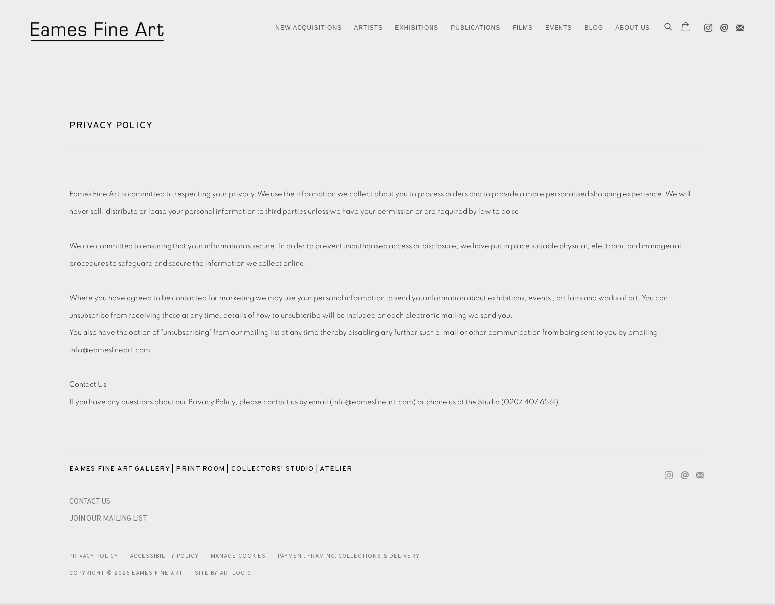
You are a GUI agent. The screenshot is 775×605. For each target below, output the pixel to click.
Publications (475, 27)
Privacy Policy (93, 556)
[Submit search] (668, 27)
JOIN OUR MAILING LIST (108, 519)
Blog (594, 27)
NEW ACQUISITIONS (308, 27)
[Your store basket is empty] (685, 27)
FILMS (523, 27)
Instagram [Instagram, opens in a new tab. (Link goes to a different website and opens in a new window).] (706, 26)
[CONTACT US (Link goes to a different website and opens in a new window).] (89, 502)
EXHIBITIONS (416, 27)
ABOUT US (632, 27)
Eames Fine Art (99, 28)
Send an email (722, 26)
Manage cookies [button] (238, 556)
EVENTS (558, 27)
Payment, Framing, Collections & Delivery (349, 556)
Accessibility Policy (164, 556)
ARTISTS (368, 27)
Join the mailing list (737, 26)
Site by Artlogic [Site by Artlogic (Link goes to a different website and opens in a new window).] (223, 573)
